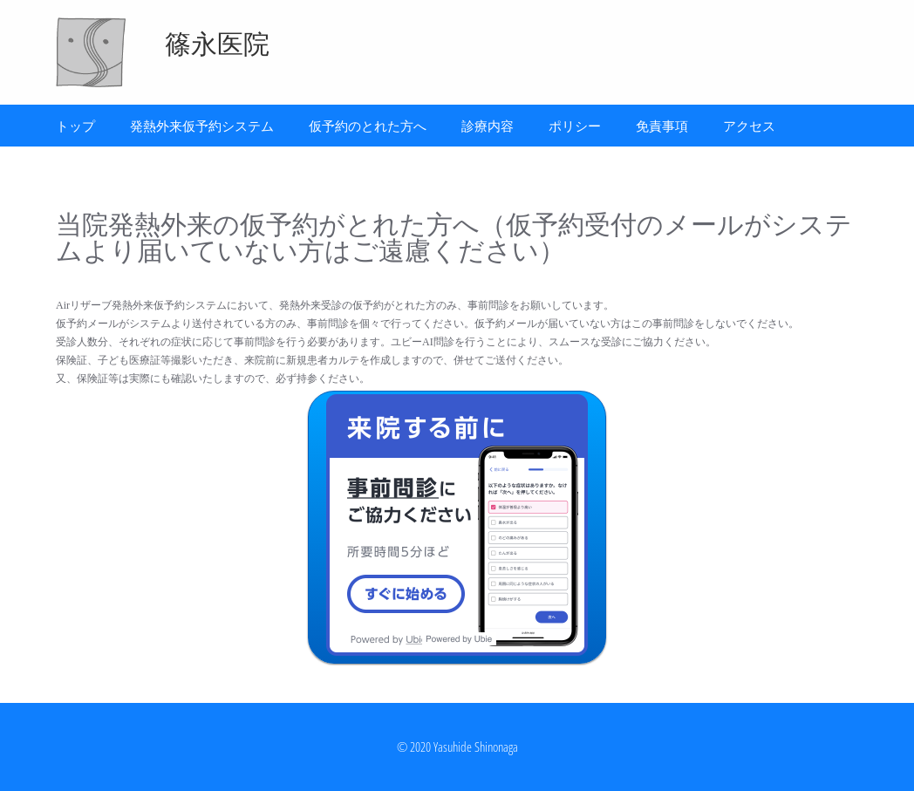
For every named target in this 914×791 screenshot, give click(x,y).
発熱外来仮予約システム (202, 125)
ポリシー (575, 125)
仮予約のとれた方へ (367, 125)
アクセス (749, 125)
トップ (75, 125)
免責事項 (662, 125)
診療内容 (487, 125)
